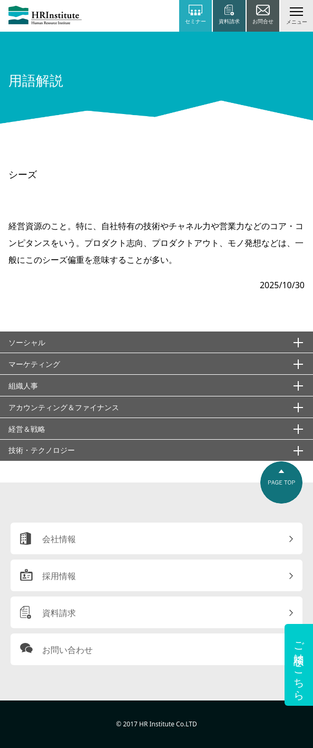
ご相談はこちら (299, 665)
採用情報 (59, 576)
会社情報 (59, 539)
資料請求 (59, 613)
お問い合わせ (67, 650)
